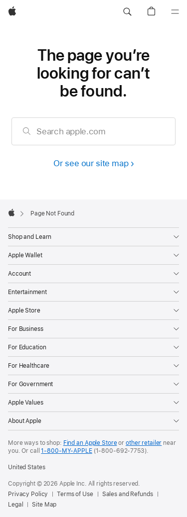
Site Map (44, 504)
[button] (127, 12)
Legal (15, 504)
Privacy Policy (28, 494)
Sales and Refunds (127, 494)
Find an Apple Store (90, 442)
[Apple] (12, 12)
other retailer (144, 442)
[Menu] (175, 12)
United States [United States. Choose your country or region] (26, 467)
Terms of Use (75, 494)
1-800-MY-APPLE (66, 450)
